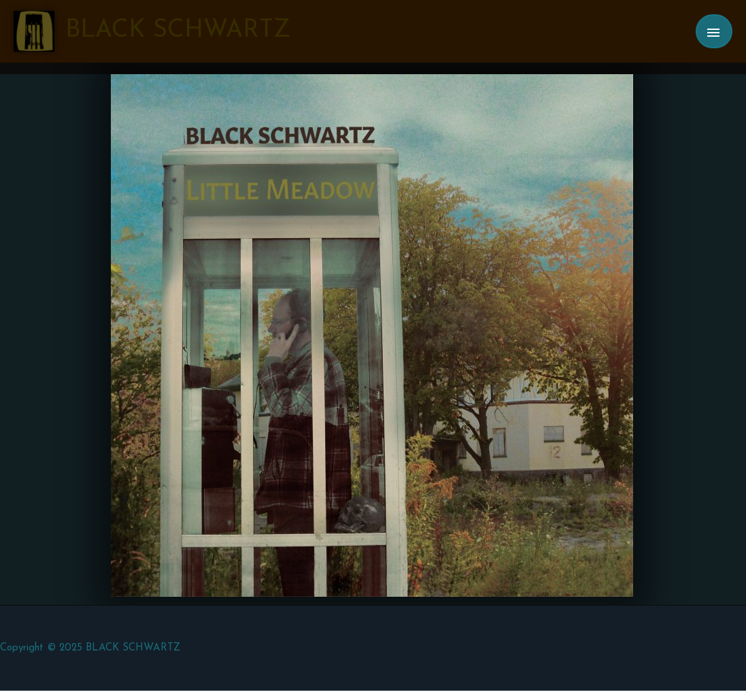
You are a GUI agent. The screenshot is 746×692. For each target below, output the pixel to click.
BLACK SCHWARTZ (177, 30)
